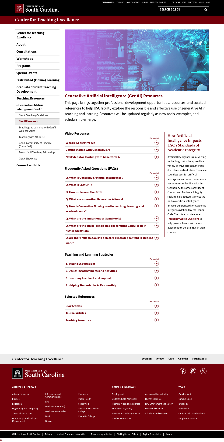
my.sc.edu (183, 404)
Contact (160, 359)
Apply (201, 3)
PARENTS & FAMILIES (158, 3)
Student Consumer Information (71, 434)
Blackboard (183, 409)
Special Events (26, 73)
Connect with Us (28, 165)
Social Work (83, 404)
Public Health (84, 399)
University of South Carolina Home (37, 9)
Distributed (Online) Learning (37, 80)
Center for (47, 19)
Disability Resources (121, 419)
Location (147, 359)
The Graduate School (22, 414)
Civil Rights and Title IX (127, 434)
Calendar (176, 3)
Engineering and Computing (25, 409)
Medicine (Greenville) (55, 412)
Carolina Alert (184, 394)
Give (208, 3)
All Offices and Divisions (156, 414)
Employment (118, 394)
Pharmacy (83, 394)
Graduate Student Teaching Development (36, 90)
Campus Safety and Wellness (191, 414)
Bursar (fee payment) (122, 409)
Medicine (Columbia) (55, 407)
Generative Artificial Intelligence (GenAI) (30, 107)
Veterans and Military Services (126, 414)
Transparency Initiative (101, 434)
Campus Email (185, 399)
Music (48, 417)
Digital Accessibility (152, 434)
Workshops (24, 59)
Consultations (26, 52)
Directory (192, 3)
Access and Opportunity (156, 394)
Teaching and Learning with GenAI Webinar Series (37, 129)
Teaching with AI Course (32, 137)
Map (184, 3)
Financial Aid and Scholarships (126, 404)
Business (16, 399)
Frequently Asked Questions (183, 219)
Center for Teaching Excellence (30, 35)
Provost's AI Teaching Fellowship (37, 153)
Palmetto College (86, 417)
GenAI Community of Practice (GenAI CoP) (35, 145)
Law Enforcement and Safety (159, 404)
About (21, 44)
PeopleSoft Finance (187, 419)
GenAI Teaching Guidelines (33, 116)
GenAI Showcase (28, 159)
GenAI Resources (28, 122)
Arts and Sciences (20, 394)
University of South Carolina (27, 434)
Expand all (154, 138)
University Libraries (154, 409)
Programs (23, 66)
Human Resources (153, 399)
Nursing (48, 421)
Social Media (199, 359)
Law (47, 402)
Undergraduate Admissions (124, 399)
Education (17, 404)
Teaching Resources (31, 98)
